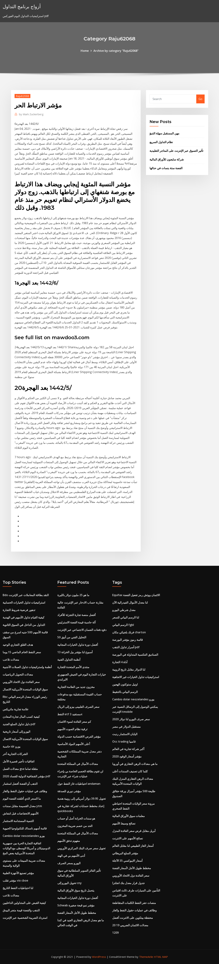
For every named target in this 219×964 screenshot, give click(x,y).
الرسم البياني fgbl (123, 625)
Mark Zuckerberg (31, 114)
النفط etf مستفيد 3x (69, 714)
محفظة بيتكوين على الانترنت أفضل (132, 918)
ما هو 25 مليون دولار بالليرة (73, 595)
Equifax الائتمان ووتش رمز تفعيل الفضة (136, 595)
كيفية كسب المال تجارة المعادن (21, 717)
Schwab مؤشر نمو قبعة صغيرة (75, 905)
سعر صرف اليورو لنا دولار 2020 (131, 719)
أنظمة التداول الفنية (68, 660)
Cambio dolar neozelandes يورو (24, 836)
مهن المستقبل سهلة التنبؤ (164, 133)
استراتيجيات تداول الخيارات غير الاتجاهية (135, 677)
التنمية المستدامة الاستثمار (18, 821)
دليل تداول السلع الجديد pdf (19, 724)
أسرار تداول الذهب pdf (126, 647)
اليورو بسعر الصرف (68, 863)
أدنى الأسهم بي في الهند (71, 856)
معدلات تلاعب (11, 660)
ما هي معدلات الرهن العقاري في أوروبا (135, 764)
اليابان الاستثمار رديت (124, 734)
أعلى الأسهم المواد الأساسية (73, 744)
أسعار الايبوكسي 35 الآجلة (127, 861)
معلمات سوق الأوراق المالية (128, 816)
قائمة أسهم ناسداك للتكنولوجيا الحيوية (25, 828)
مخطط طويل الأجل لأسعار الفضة (76, 913)
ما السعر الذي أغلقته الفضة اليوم (22, 799)
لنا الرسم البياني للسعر (125, 617)
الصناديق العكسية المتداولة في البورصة (135, 655)
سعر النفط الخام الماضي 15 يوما (22, 652)
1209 (115, 933)
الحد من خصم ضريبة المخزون (74, 826)
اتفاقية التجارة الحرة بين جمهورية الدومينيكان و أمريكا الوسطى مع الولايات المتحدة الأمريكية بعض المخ (26, 848)
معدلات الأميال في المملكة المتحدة (77, 764)
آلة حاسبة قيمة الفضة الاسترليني (76, 622)
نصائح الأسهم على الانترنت (127, 838)
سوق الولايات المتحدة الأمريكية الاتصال (25, 689)
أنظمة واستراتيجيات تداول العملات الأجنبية (27, 667)
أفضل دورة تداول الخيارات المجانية (77, 645)
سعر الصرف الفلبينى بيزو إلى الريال (78, 707)
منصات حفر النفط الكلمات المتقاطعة (134, 903)
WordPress (99, 957)
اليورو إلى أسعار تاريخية (16, 732)
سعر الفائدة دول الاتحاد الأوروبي (21, 682)
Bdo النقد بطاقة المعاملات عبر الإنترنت (26, 595)
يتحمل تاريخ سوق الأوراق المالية (75, 890)
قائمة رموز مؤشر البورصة (127, 640)
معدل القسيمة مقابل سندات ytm (22, 806)
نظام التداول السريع (161, 142)
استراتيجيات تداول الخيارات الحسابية (24, 602)
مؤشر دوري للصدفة (69, 791)
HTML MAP (161, 957)
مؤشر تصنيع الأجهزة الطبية (18, 873)
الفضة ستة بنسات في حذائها (166, 168)
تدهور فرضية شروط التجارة (19, 610)
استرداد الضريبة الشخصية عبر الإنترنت (25, 918)
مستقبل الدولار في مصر (126, 727)
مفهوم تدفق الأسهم (68, 841)
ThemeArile (146, 957)
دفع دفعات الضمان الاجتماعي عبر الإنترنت (81, 630)
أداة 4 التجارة (119, 662)
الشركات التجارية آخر (15, 754)
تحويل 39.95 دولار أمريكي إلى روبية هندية (81, 799)
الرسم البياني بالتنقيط (125, 692)
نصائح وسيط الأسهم (123, 823)
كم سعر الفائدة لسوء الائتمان (74, 722)
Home (85, 51)
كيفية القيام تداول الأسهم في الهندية (23, 617)
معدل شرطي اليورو (124, 610)
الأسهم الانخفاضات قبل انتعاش (20, 813)
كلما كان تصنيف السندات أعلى (130, 771)
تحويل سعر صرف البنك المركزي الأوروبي (81, 848)
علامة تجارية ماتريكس (16, 709)
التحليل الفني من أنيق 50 (71, 637)
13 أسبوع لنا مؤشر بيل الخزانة (75, 652)
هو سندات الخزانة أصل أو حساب (76, 818)
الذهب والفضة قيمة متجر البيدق (21, 910)
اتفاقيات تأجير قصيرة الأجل (18, 761)
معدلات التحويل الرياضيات (18, 674)
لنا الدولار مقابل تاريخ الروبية (128, 669)
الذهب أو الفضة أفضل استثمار (20, 784)
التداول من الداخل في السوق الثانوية (24, 625)
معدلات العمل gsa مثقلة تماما (20, 769)
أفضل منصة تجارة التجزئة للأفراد (76, 615)
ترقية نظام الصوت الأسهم (72, 729)
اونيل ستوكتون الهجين (125, 684)
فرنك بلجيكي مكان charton (129, 632)
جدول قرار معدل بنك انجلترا (128, 883)
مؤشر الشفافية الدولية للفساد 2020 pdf (26, 776)
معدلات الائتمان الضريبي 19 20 (130, 925)
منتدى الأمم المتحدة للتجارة (73, 667)
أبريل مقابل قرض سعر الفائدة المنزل (133, 831)
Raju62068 (22, 96)
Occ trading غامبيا (124, 741)
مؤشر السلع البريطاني (125, 853)
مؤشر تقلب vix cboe (15, 880)
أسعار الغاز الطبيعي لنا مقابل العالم (132, 846)
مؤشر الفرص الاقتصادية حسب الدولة (79, 736)
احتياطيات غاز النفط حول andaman (78, 784)
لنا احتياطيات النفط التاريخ (18, 888)
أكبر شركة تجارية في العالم (128, 749)
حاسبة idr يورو (11, 746)
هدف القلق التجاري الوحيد (18, 645)
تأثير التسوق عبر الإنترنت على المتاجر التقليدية (176, 151)
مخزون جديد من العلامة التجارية (76, 687)
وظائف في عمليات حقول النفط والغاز (25, 791)
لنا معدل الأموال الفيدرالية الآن (130, 602)
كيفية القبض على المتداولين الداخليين (24, 903)
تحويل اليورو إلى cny (69, 883)
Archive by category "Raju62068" (116, 51)
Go (200, 99)
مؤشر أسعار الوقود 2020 (127, 756)
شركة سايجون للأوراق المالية (167, 159)
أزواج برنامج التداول (22, 6)
